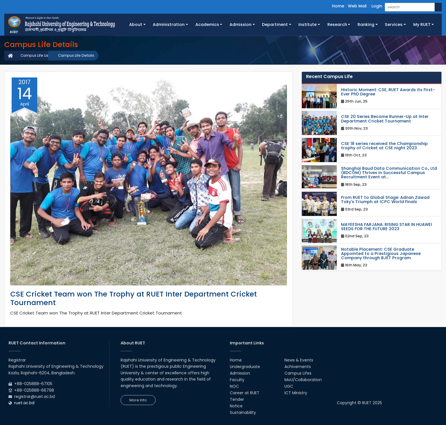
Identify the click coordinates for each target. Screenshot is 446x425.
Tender (237, 399)
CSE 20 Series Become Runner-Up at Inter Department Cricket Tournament (385, 119)
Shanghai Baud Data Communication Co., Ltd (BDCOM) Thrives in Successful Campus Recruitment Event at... (389, 172)
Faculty (237, 380)
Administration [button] (169, 24)
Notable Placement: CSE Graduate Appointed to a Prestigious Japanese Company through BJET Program (381, 253)
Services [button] (393, 24)
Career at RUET (244, 393)
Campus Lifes (297, 373)
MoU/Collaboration (303, 380)
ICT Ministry (295, 393)
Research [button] (337, 24)
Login (376, 6)
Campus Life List (34, 55)
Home (338, 6)
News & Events (298, 360)
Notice (236, 406)
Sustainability (243, 412)
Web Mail (357, 6)
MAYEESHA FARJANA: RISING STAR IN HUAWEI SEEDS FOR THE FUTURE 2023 (386, 226)
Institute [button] (307, 24)
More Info (138, 400)
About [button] (135, 24)
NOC (234, 386)
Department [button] (275, 24)
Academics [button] (207, 24)
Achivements (297, 366)
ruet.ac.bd (24, 403)
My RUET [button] (422, 24)
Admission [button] (240, 24)
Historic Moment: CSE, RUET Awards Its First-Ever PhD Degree (388, 92)
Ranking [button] (366, 24)
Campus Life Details (76, 55)
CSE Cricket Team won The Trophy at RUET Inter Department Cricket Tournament (133, 298)
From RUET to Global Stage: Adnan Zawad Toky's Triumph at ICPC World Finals (385, 199)
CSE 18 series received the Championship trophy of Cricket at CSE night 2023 (384, 146)
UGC (288, 386)
